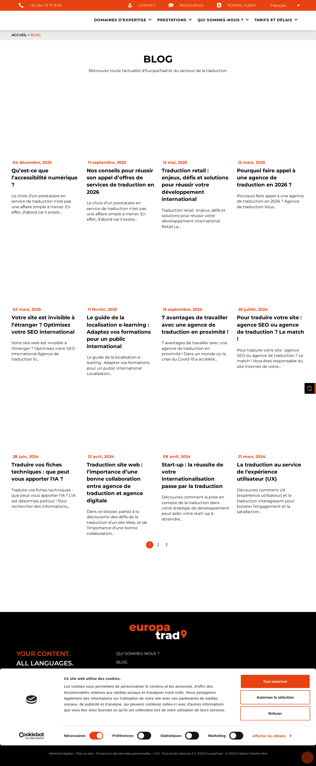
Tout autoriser (275, 702)
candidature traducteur (145, 678)
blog (121, 662)
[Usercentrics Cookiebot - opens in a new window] (31, 756)
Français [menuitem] (278, 5)
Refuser (275, 734)
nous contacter (134, 687)
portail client (132, 670)
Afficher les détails (269, 756)
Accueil (19, 35)
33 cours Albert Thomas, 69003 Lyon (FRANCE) (65, 688)
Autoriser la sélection (275, 718)
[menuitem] (285, 5)
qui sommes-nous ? (137, 653)
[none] (285, 5)
